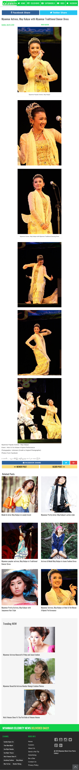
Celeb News (33, 3)
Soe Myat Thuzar (9, 753)
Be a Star (31, 758)
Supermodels (48, 3)
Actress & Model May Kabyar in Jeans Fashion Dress (58, 561)
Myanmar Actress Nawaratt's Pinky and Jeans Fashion (21, 654)
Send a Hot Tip (33, 752)
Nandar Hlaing (17, 764)
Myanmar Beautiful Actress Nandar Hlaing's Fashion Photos (23, 686)
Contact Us (32, 762)
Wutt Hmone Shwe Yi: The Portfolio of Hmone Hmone (21, 717)
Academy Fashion (9, 760)
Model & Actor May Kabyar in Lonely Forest (16, 515)
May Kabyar (19, 760)
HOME (21, 3)
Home (30, 741)
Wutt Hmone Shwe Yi (10, 756)
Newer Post (20, 466)
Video (60, 3)
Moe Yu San (7, 764)
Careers (31, 745)
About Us (31, 748)
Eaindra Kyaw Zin (9, 742)
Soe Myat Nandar (9, 749)
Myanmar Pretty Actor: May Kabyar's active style (58, 515)
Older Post (58, 466)
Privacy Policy (33, 765)
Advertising (32, 755)
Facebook (72, 3)
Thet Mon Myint (8, 745)
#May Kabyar (45, 25)
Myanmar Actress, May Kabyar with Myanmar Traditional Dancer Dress (35, 19)
